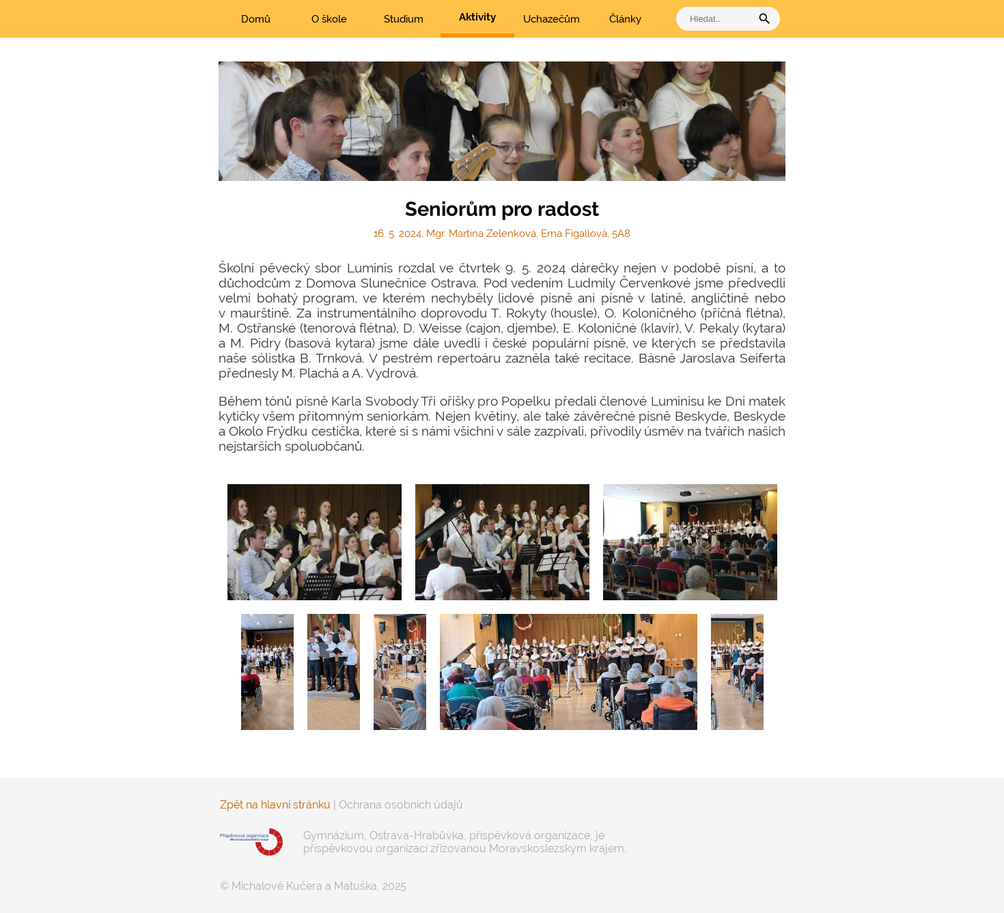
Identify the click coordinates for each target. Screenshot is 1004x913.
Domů (255, 19)
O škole (329, 19)
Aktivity (477, 17)
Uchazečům (551, 19)
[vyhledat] (717, 19)
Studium (403, 19)
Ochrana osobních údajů (401, 804)
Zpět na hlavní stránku (275, 804)
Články (625, 19)
